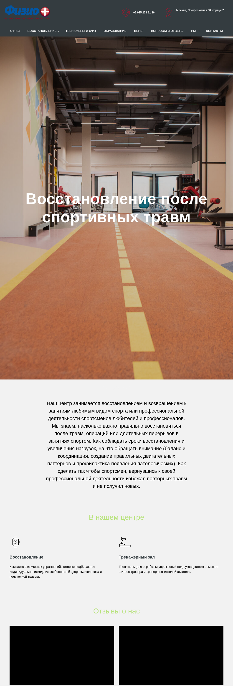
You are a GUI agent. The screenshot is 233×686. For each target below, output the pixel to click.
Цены (138, 31)
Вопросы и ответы (167, 31)
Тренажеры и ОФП (81, 31)
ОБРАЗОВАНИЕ (115, 31)
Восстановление (41, 31)
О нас (15, 31)
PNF (194, 31)
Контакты (214, 31)
